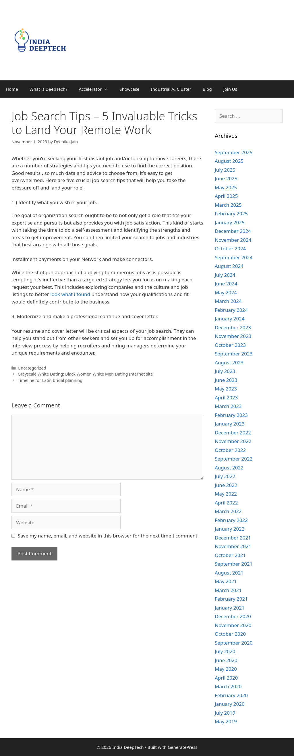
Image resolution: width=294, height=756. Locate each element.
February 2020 (231, 695)
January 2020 (230, 704)
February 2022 (231, 520)
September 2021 (233, 563)
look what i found (70, 294)
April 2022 (226, 502)
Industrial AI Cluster (171, 89)
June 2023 (226, 380)
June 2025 (226, 178)
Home (12, 89)
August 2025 (229, 161)
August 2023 (229, 362)
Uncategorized (32, 368)
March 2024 (228, 301)
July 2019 (225, 712)
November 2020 (233, 625)
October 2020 (230, 634)
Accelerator (96, 89)
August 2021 (229, 572)
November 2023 (233, 336)
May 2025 (226, 187)
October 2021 (230, 555)
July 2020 (225, 651)
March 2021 (228, 590)
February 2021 (231, 598)
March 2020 (228, 686)
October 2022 (230, 450)
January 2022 (230, 528)
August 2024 (229, 266)
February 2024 (231, 310)
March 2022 (228, 511)
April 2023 (226, 397)
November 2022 (233, 441)
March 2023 (228, 406)
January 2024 (230, 318)
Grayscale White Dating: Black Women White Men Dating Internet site (85, 374)
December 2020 (233, 616)
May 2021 (226, 581)
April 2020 (226, 677)
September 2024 (233, 257)
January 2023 (230, 423)
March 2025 (228, 205)
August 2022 (229, 467)
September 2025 (233, 152)
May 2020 (226, 669)
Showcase (129, 89)
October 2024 (230, 248)
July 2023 (225, 371)
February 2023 (231, 415)
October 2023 (230, 345)
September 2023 (233, 353)
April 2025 (226, 196)
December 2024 (233, 231)
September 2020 (233, 642)
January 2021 (230, 607)
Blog (207, 89)
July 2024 (225, 275)
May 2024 (226, 292)
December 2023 (233, 327)
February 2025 (231, 213)
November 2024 (233, 240)
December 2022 (233, 432)
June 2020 (226, 660)
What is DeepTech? (48, 89)
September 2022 (233, 458)
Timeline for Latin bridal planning (50, 380)
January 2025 (230, 222)
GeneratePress (182, 747)
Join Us (230, 89)
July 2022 (225, 476)
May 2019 (226, 721)
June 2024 (226, 283)
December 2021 (233, 537)
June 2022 (226, 485)
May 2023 (226, 388)
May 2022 (226, 493)
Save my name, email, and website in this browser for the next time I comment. (108, 535)
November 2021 (233, 546)
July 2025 (225, 170)
